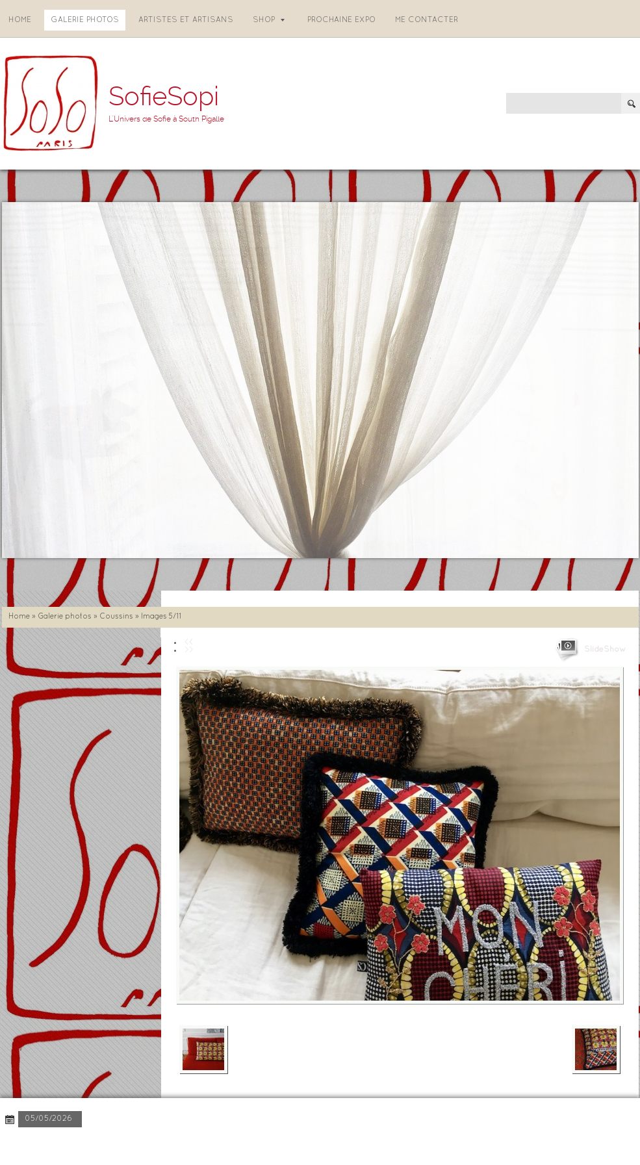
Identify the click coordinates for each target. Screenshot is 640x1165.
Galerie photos (85, 20)
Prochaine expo (341, 20)
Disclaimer (179, 1145)
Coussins (116, 616)
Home (19, 20)
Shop (269, 20)
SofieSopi (164, 96)
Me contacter (426, 20)
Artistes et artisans (185, 20)
